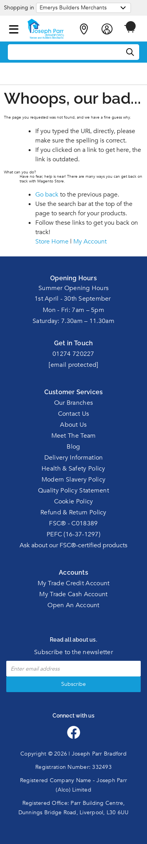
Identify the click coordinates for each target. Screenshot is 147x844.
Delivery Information (73, 458)
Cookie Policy (73, 501)
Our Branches (73, 403)
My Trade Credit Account (74, 583)
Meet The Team (73, 436)
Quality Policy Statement (73, 490)
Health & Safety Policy (73, 468)
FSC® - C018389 (73, 523)
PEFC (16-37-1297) (73, 534)
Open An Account (73, 605)
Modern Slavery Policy (73, 479)
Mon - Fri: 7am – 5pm (73, 310)
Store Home (52, 241)
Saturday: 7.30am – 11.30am (73, 321)
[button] (14, 27)
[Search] (130, 52)
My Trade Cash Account (73, 594)
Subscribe (73, 684)
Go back (46, 194)
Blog (73, 447)
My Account (90, 241)
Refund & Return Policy (73, 512)
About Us (73, 425)
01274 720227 (73, 354)
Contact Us (73, 414)
